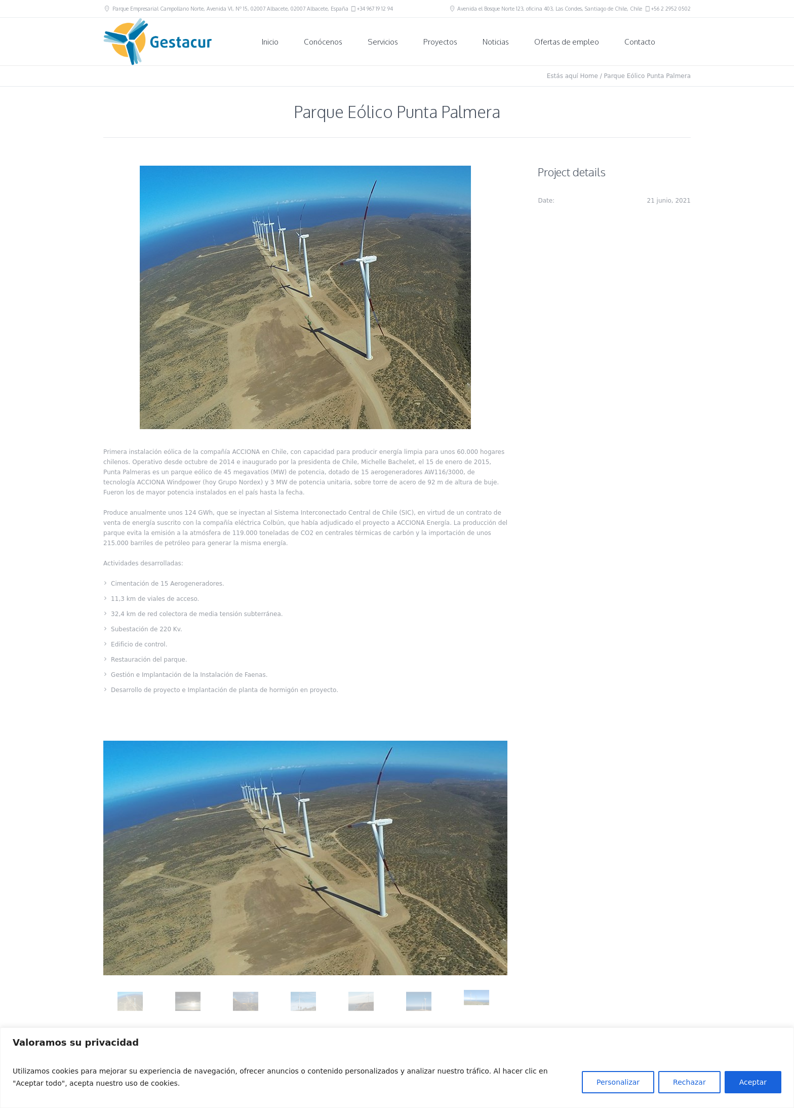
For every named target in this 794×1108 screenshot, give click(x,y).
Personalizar (618, 1082)
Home (589, 76)
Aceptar (753, 1082)
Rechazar (689, 1082)
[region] (397, 1067)
